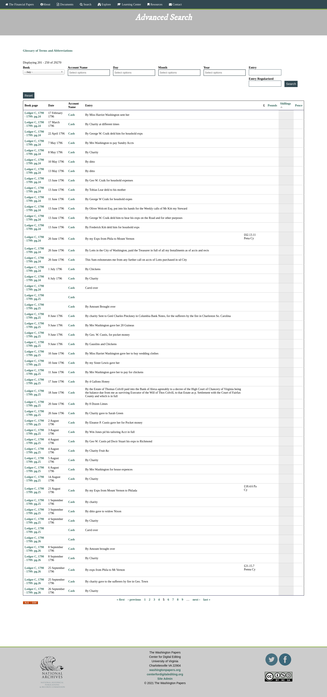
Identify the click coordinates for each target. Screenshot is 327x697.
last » (206, 599)
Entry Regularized (261, 78)
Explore (106, 4)
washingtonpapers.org (165, 670)
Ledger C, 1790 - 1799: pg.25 (34, 297)
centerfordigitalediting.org (165, 674)
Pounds (272, 105)
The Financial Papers (21, 4)
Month (162, 67)
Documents (66, 4)
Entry (253, 67)
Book (26, 67)
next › (196, 599)
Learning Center (131, 4)
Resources (156, 4)
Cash (71, 114)
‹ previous (134, 599)
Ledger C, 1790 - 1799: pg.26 (34, 539)
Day (115, 67)
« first (121, 599)
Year (207, 67)
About (46, 4)
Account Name (78, 67)
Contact (177, 4)
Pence (299, 105)
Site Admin (165, 678)
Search (87, 4)
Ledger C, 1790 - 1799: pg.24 (34, 114)
